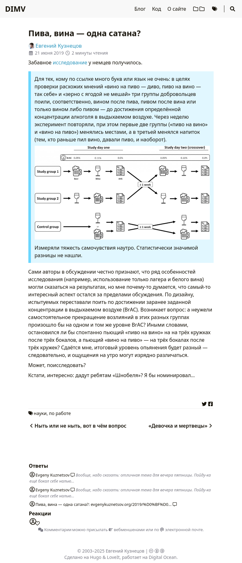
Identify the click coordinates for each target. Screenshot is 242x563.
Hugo (95, 557)
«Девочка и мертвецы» (181, 425)
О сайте (177, 8)
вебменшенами (127, 529)
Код (157, 8)
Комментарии (55, 529)
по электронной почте (178, 529)
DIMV (15, 8)
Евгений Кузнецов (125, 551)
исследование (70, 62)
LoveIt (113, 557)
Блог (141, 8)
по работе (60, 413)
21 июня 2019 (49, 53)
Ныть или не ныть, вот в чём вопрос (77, 425)
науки (40, 413)
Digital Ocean (162, 557)
